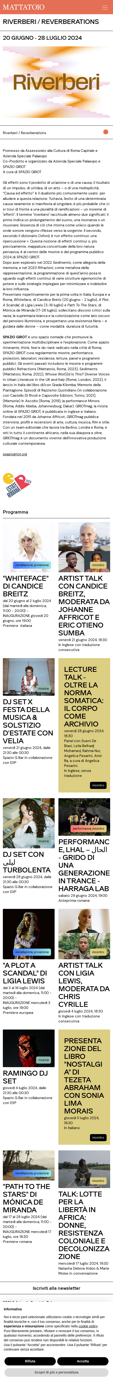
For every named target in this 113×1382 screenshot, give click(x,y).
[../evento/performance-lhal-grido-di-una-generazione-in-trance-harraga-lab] (84, 816)
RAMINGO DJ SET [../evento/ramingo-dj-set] (25, 1077)
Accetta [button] (83, 1361)
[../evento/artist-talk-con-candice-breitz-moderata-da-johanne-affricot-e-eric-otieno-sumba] (84, 547)
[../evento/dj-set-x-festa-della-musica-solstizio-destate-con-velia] (29, 676)
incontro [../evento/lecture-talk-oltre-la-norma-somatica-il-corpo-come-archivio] (98, 785)
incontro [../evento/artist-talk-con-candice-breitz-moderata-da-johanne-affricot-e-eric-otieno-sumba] (98, 565)
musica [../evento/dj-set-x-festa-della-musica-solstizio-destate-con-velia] (43, 689)
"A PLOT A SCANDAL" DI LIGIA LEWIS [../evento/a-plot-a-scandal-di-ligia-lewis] (25, 973)
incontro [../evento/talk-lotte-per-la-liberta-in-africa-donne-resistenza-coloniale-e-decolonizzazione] (98, 1181)
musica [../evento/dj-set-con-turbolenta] (43, 841)
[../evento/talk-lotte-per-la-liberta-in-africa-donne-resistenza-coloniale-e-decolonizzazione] (84, 1168)
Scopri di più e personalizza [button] (56, 1372)
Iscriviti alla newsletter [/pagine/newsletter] (56, 1288)
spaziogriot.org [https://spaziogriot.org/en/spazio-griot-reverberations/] (15, 454)
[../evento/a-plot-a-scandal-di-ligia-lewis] (29, 933)
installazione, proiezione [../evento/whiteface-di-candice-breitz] (32, 565)
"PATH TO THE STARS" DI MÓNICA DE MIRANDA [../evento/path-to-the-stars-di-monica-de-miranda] (26, 1198)
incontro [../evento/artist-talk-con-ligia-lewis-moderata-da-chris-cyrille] (98, 952)
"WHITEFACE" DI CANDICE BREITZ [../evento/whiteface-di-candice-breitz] (25, 586)
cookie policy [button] (88, 1326)
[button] (104, 6)
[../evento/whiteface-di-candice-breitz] (29, 547)
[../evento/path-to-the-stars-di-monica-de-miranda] (29, 1165)
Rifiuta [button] (30, 1361)
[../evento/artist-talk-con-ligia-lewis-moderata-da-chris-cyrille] (84, 933)
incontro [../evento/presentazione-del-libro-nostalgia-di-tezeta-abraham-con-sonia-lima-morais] (98, 1138)
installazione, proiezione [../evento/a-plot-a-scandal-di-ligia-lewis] (32, 952)
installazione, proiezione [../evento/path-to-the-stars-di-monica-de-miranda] (32, 1173)
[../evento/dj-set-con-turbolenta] (29, 823)
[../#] (106, 135)
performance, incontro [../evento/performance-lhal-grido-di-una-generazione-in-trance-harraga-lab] (88, 829)
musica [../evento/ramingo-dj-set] (43, 1060)
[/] (23, 6)
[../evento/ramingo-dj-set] (29, 1048)
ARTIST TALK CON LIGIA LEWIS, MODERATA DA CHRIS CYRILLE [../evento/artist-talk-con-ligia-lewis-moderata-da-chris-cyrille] (83, 984)
